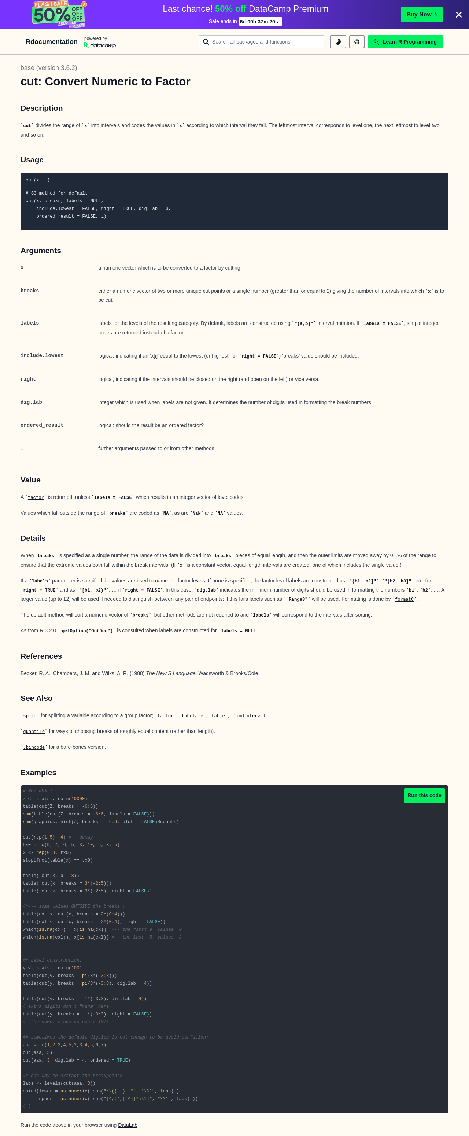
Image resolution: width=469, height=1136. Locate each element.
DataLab (127, 1125)
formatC (404, 599)
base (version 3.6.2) (49, 67)
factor (36, 497)
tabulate (192, 716)
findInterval (249, 716)
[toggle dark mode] (338, 41)
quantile (34, 731)
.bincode (34, 747)
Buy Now (422, 14)
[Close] (458, 14)
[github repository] (357, 41)
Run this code (424, 795)
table (218, 716)
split (30, 716)
